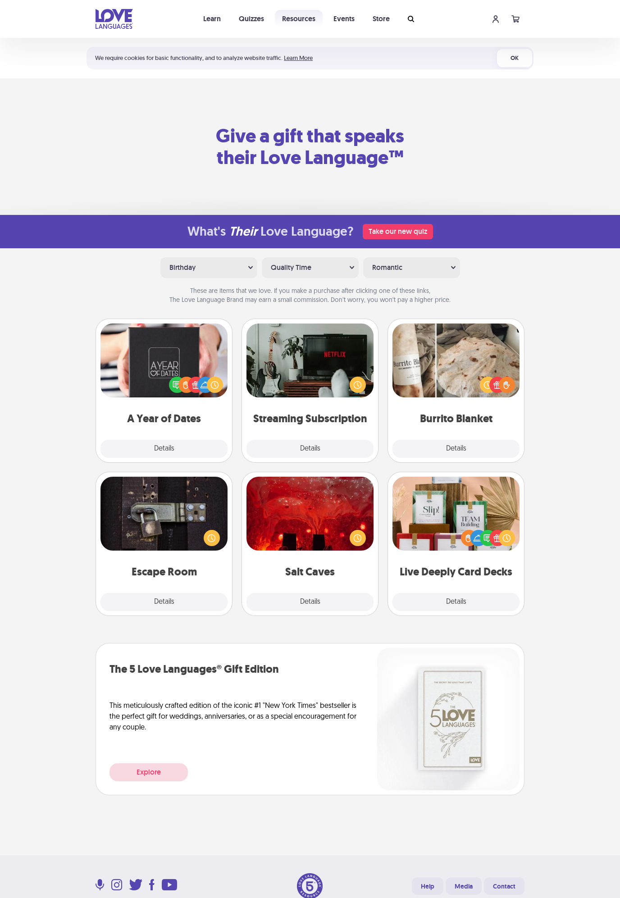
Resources (298, 18)
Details (164, 448)
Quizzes (251, 18)
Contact (504, 886)
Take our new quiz (398, 231)
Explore (149, 772)
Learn (212, 18)
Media (464, 886)
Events (344, 18)
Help (427, 886)
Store (381, 18)
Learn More (298, 58)
